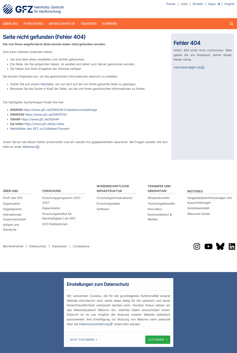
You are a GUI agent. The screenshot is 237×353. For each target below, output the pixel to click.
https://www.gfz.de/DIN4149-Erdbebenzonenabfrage (60, 110)
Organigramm (12, 209)
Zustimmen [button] (156, 339)
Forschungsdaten (108, 203)
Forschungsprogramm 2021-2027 (61, 200)
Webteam (29, 147)
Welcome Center (198, 214)
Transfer (88, 23)
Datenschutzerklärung (94, 324)
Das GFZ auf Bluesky (220, 246)
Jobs (184, 4)
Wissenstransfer (159, 198)
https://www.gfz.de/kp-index (44, 124)
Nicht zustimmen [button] (82, 339)
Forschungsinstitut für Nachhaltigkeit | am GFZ (58, 216)
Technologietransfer (161, 203)
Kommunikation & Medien (160, 217)
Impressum (59, 246)
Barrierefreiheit (13, 246)
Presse (170, 4)
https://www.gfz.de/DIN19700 (46, 114)
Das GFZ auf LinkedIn (232, 246)
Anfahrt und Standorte (11, 227)
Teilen (212, 4)
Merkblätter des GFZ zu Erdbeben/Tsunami (39, 128)
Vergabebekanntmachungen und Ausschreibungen (209, 200)
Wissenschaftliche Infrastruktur (113, 188)
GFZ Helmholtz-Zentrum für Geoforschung (33, 9)
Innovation (155, 209)
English (229, 4)
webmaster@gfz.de (187, 67)
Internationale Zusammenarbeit (14, 217)
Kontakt (198, 4)
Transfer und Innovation (159, 188)
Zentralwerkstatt (198, 208)
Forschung (33, 23)
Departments (51, 208)
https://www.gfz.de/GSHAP (40, 119)
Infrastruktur (62, 23)
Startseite (46, 84)
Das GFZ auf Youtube (208, 246)
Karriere (109, 23)
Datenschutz (37, 246)
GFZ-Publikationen (55, 224)
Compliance (81, 246)
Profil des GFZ (13, 198)
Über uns (10, 23)
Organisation (11, 203)
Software (103, 209)
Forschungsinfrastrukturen (114, 198)
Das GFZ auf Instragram (197, 246)
